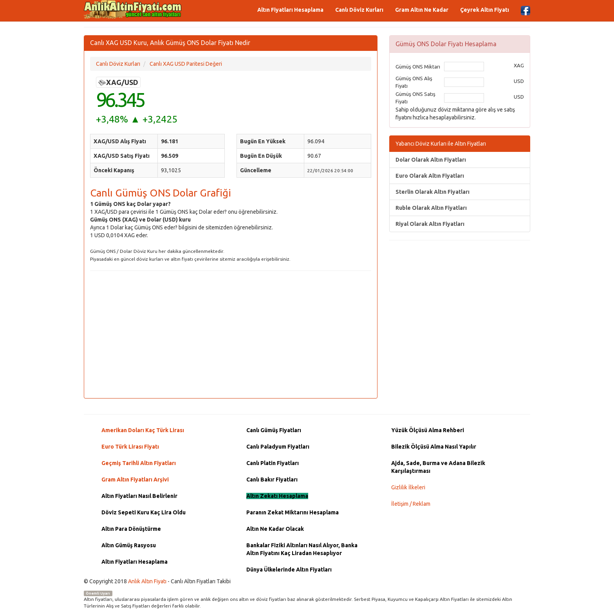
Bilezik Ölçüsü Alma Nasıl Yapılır (433, 447)
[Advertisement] (230, 333)
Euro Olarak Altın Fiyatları (429, 176)
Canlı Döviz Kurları (359, 10)
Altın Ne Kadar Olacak (275, 529)
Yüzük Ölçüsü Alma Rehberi (427, 430)
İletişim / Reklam (410, 504)
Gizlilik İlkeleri (408, 487)
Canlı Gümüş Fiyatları (273, 430)
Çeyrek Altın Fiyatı (484, 10)
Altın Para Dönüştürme (131, 529)
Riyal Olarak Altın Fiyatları (429, 224)
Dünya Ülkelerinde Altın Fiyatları (289, 569)
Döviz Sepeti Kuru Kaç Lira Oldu (143, 512)
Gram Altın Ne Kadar (421, 10)
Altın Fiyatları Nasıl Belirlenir (139, 496)
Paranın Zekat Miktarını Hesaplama (292, 512)
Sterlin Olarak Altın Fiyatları (432, 192)
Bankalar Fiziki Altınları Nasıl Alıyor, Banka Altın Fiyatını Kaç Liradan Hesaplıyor (302, 549)
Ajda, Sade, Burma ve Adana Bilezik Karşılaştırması (438, 467)
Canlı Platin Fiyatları (272, 463)
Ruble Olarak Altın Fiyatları (431, 208)
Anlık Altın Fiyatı (147, 581)
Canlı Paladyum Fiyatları (277, 447)
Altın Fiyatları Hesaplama (290, 10)
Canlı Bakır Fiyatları (272, 479)
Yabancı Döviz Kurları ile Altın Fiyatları (440, 144)
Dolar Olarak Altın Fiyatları (430, 160)
